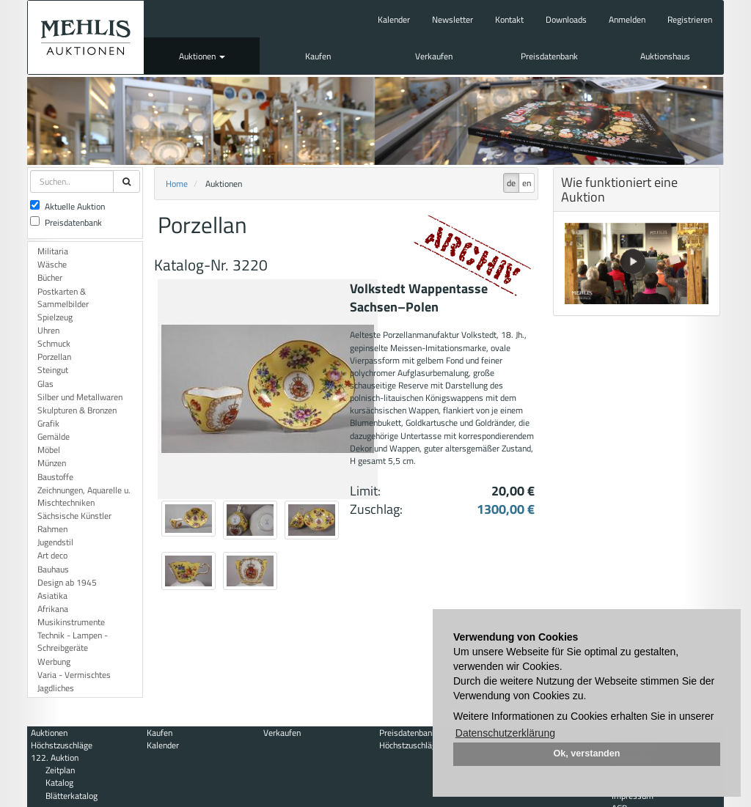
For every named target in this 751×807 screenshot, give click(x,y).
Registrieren (689, 19)
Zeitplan (60, 770)
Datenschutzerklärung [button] (505, 733)
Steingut (52, 370)
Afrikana (52, 609)
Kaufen (318, 56)
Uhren (48, 330)
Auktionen (202, 56)
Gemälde (53, 436)
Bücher (49, 277)
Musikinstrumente (71, 622)
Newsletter (452, 19)
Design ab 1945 (67, 582)
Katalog (59, 782)
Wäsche (52, 264)
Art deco (52, 555)
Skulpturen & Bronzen (77, 410)
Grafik (48, 423)
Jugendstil (55, 542)
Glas (45, 384)
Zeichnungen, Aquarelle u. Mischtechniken (84, 496)
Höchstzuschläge (61, 745)
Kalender (394, 19)
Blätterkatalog (71, 796)
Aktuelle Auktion (67, 206)
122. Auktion (54, 757)
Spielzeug (55, 317)
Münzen (51, 463)
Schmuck (53, 343)
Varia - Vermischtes (74, 675)
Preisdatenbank (549, 56)
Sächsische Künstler (74, 516)
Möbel (48, 450)
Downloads (566, 19)
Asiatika (52, 596)
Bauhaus (53, 569)
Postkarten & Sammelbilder (63, 297)
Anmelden (627, 19)
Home (177, 184)
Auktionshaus (665, 56)
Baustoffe (55, 477)
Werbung (53, 661)
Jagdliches (55, 688)
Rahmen (52, 529)
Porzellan (54, 357)
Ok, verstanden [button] (587, 753)
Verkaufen (434, 56)
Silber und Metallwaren (79, 397)
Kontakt (509, 19)
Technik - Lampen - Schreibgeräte (72, 641)
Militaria (52, 251)
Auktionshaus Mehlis (86, 37)
